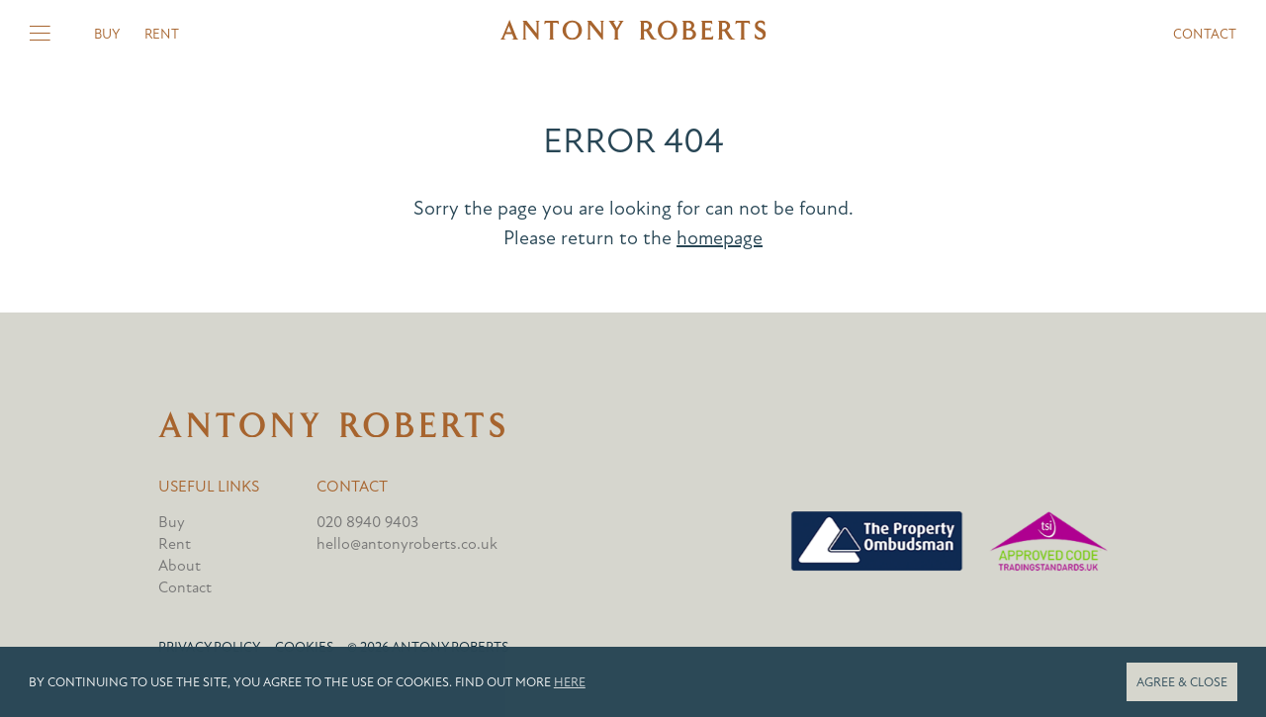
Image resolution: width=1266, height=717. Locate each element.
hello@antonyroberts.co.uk (406, 544)
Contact (1204, 34)
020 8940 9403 (367, 522)
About (179, 566)
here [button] (570, 682)
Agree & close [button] (1181, 682)
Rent (161, 34)
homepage (720, 237)
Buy (107, 34)
